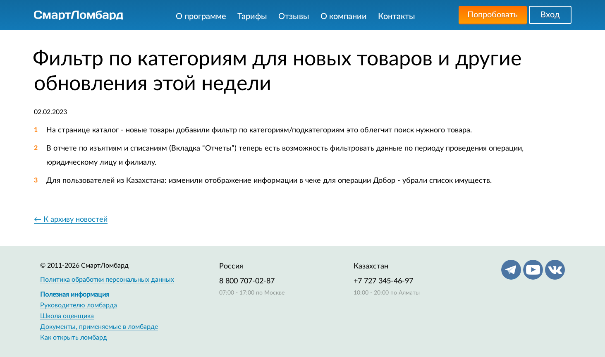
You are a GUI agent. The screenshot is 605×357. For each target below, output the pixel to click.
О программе (201, 16)
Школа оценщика (67, 316)
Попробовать (492, 15)
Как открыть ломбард (73, 337)
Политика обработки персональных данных (107, 279)
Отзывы (293, 16)
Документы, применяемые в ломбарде (99, 326)
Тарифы (252, 16)
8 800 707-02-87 (247, 281)
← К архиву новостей (71, 219)
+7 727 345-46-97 (383, 281)
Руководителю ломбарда (78, 305)
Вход (550, 15)
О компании (343, 16)
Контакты (396, 16)
